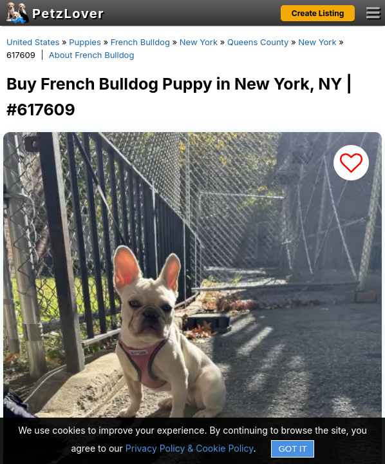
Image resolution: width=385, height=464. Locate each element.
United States (32, 42)
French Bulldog (140, 42)
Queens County (257, 42)
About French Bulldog (92, 55)
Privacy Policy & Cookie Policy (190, 448)
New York (199, 42)
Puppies (85, 42)
